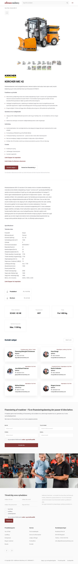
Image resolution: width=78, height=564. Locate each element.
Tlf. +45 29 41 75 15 (19, 372)
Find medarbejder (33, 531)
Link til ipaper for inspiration (13, 157)
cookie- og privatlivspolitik (28, 439)
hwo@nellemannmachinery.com (58, 357)
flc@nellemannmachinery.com (22, 357)
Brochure (12, 298)
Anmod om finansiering (28, 167)
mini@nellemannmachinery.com (22, 391)
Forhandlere (32, 541)
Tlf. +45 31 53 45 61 (55, 355)
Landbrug (7, 534)
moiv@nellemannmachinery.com (58, 391)
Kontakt (31, 544)
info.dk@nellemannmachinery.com (64, 541)
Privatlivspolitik (61, 560)
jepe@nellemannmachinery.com (22, 374)
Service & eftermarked (35, 534)
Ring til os (68, 340)
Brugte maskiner (9, 541)
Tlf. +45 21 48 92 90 (55, 372)
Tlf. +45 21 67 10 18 (19, 355)
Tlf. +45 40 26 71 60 (55, 389)
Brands (6, 544)
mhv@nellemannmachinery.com (58, 374)
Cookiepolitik (70, 560)
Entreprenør (8, 538)
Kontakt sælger (11, 167)
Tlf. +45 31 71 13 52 (19, 389)
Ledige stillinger (33, 538)
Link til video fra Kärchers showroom (15, 161)
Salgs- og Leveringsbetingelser (48, 560)
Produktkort (13, 291)
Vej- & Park (7, 8)
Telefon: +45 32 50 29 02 (61, 538)
